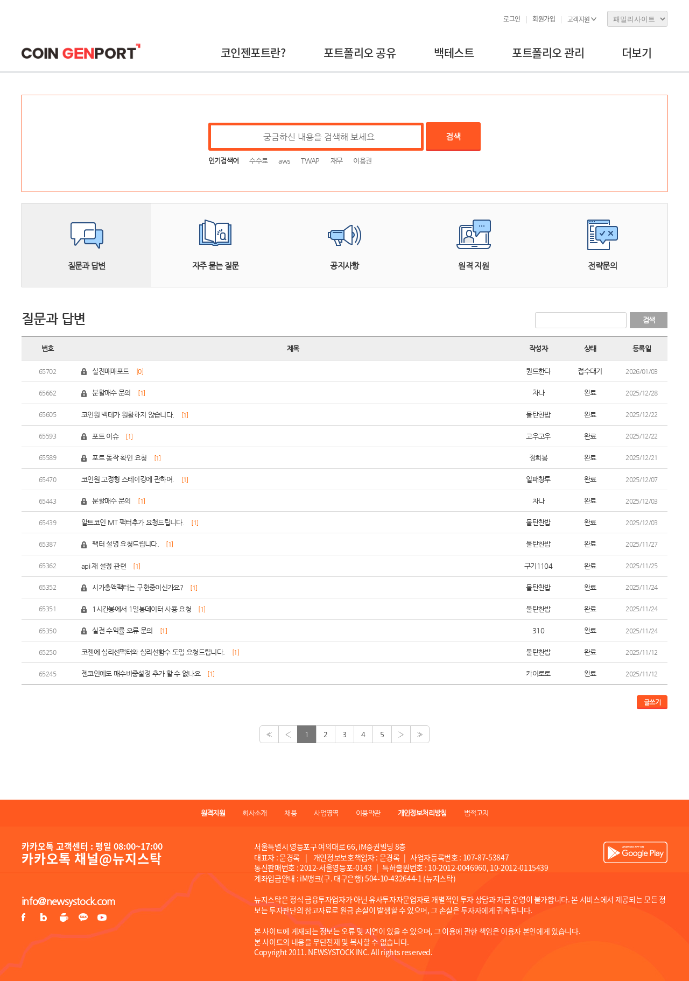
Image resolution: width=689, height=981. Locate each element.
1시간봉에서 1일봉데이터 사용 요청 (141, 609)
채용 (290, 813)
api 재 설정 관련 (103, 566)
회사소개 (254, 813)
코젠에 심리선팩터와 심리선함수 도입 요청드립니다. (152, 652)
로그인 (512, 19)
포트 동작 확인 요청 (119, 458)
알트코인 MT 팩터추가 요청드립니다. (132, 522)
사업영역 (326, 813)
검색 (453, 136)
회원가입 (543, 19)
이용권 (362, 161)
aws (284, 161)
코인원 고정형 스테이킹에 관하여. (127, 479)
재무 (337, 161)
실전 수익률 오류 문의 (122, 630)
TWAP (310, 161)
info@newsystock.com (68, 901)
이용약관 (368, 813)
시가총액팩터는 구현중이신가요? (137, 587)
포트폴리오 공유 (360, 52)
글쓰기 (652, 702)
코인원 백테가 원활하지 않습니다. (127, 415)
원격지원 (213, 813)
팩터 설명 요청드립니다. (125, 544)
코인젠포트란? (253, 52)
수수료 (258, 161)
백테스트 (454, 52)
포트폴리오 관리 (548, 52)
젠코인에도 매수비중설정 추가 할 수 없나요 (140, 673)
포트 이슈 (106, 436)
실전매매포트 (110, 371)
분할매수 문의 (111, 393)
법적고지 (476, 813)
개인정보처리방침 (422, 813)
